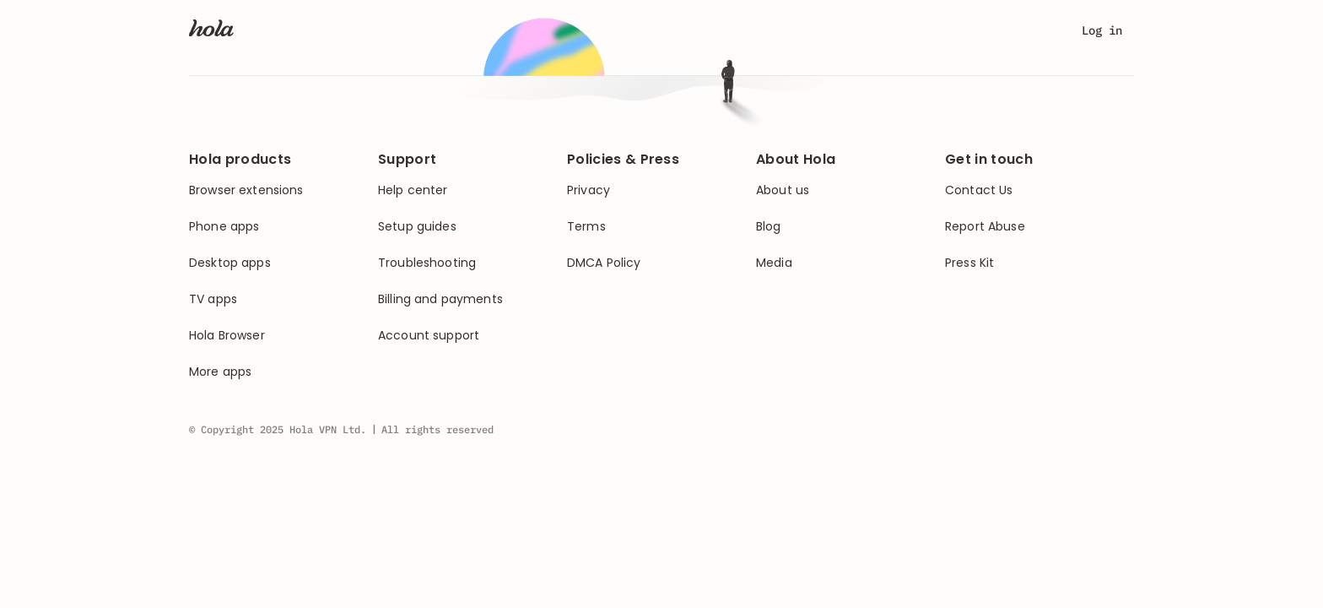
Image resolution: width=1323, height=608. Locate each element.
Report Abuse (985, 227)
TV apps (213, 299)
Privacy (588, 190)
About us (782, 190)
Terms (586, 227)
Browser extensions (246, 190)
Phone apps (224, 227)
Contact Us (978, 190)
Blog (768, 227)
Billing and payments (440, 299)
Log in (1102, 30)
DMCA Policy (604, 263)
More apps (220, 372)
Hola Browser (227, 336)
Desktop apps (230, 263)
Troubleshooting (427, 263)
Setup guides (417, 227)
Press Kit (969, 263)
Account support (428, 336)
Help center (413, 190)
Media (774, 263)
